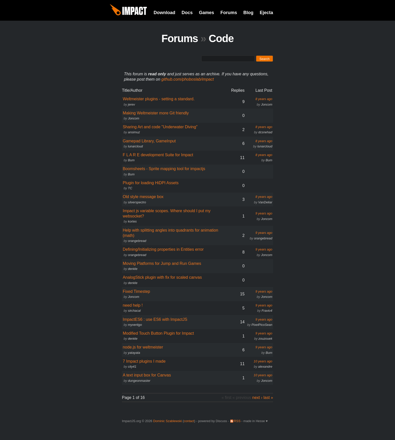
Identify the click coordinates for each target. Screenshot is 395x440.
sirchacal (134, 310)
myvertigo (135, 325)
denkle (133, 269)
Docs (187, 12)
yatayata (134, 353)
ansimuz (134, 132)
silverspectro (137, 202)
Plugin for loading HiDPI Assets (150, 183)
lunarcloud (135, 146)
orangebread (137, 241)
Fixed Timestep (136, 291)
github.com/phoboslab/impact (187, 79)
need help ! (133, 305)
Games (206, 12)
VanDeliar (265, 202)
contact (189, 421)
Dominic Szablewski (167, 421)
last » (268, 397)
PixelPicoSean (261, 325)
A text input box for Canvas (147, 375)
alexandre (265, 366)
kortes (132, 221)
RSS (237, 421)
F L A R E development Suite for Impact (158, 155)
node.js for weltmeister (143, 347)
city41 (132, 366)
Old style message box (143, 197)
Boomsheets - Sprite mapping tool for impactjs (164, 169)
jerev (131, 104)
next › (257, 397)
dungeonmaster (139, 381)
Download (164, 12)
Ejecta (266, 12)
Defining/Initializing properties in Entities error (163, 249)
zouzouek (265, 338)
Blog (248, 12)
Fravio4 (266, 310)
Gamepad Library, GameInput (149, 141)
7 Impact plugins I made (144, 361)
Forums (228, 12)
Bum (131, 160)
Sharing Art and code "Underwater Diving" (160, 127)
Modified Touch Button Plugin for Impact (158, 333)
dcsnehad (265, 132)
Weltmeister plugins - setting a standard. (158, 99)
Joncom (266, 104)
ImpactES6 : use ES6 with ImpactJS (155, 319)
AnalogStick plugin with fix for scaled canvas (162, 277)
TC (130, 188)
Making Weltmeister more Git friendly (156, 113)
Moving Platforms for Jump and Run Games (162, 263)
